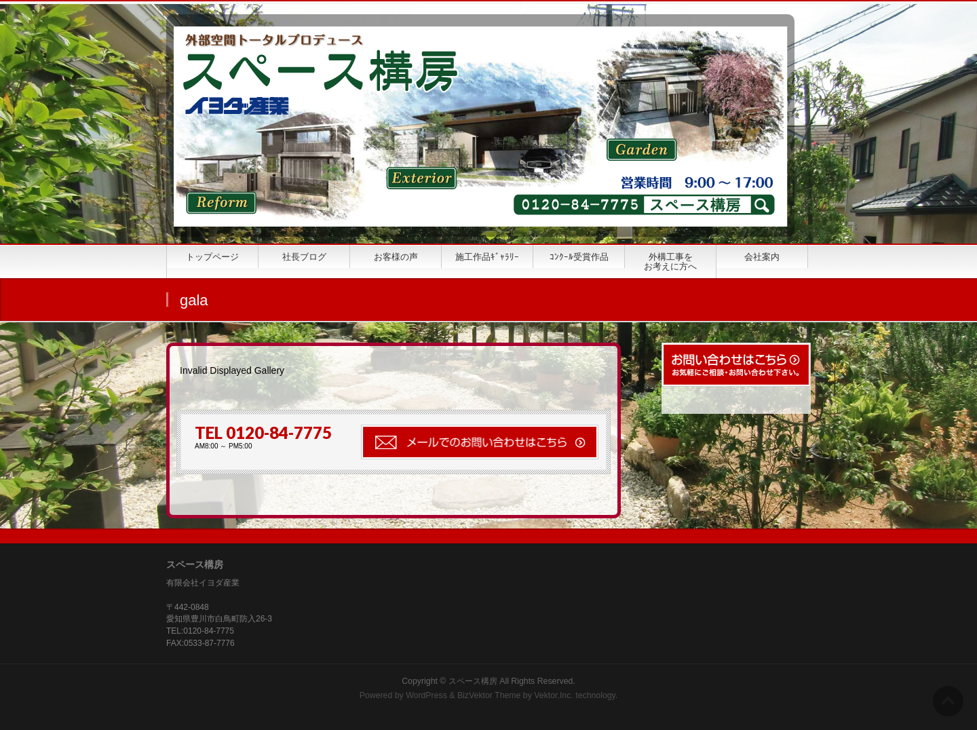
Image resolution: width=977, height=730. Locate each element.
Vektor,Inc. (553, 695)
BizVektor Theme (489, 695)
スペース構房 (472, 681)
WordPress (426, 695)
